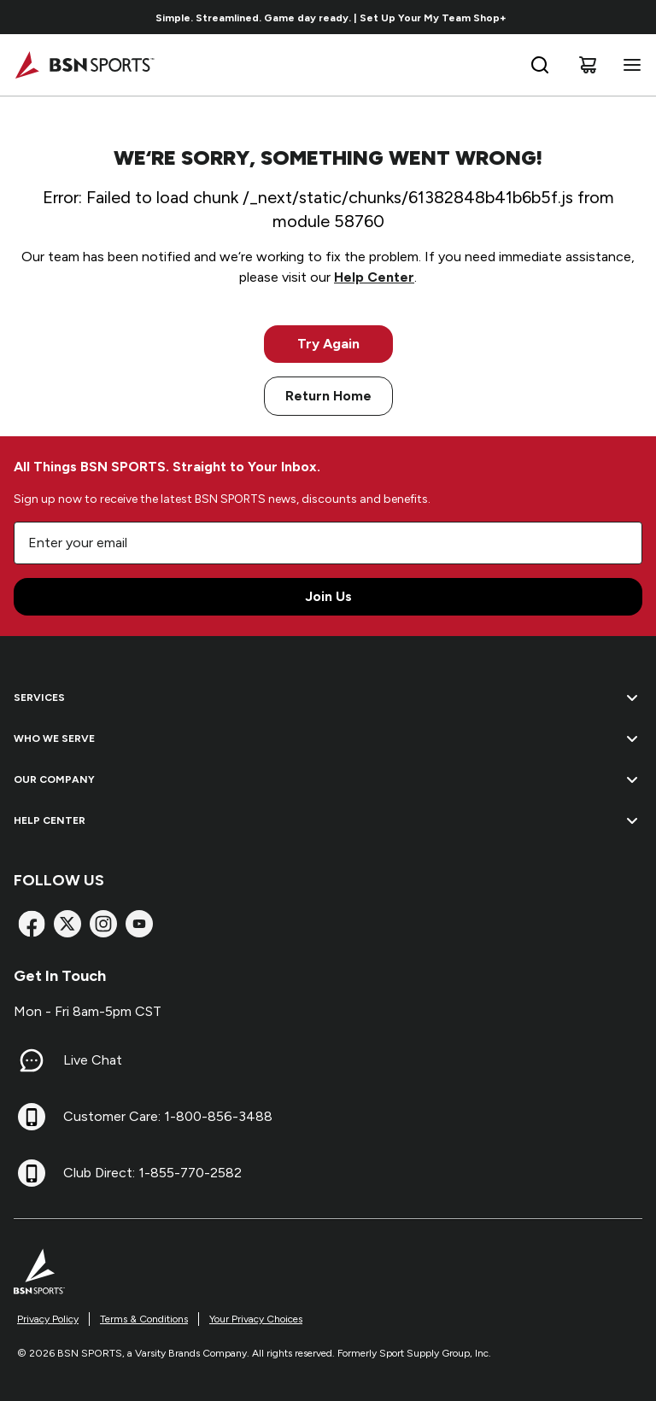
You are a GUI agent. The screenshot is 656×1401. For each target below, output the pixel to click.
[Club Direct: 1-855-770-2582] (32, 1173)
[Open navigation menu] (628, 65)
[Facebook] (32, 924)
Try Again (328, 344)
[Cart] (588, 65)
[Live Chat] (32, 1060)
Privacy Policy (48, 1319)
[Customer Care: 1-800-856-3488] (32, 1117)
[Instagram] (103, 924)
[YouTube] (139, 924)
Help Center (374, 277)
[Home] (84, 65)
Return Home (328, 396)
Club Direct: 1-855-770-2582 (152, 1173)
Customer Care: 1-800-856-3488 (167, 1116)
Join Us (328, 596)
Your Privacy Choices (255, 1319)
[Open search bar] (539, 65)
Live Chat (92, 1060)
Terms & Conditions (144, 1319)
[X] (67, 924)
